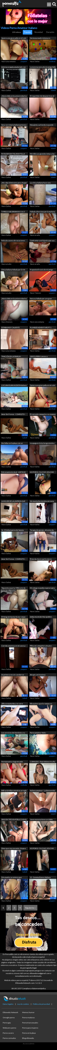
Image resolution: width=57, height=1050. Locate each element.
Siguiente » (30, 907)
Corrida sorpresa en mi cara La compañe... (13, 646)
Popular (27, 32)
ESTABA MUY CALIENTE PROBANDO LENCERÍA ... (10, 327)
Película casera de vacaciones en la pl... (13, 241)
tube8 (53, 90)
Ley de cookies (23, 1004)
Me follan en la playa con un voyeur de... (12, 443)
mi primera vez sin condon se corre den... (12, 675)
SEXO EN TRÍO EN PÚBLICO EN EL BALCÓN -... (14, 819)
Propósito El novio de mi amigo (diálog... (41, 270)
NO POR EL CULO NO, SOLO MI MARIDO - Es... (42, 472)
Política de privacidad (41, 1004)
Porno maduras (28, 1017)
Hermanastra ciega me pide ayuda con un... (12, 762)
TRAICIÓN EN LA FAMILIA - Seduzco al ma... (11, 356)
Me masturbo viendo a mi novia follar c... (42, 501)
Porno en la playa (29, 1033)
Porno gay (7, 1023)
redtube (24, 785)
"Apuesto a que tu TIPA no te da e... (13, 588)
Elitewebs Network (10, 1012)
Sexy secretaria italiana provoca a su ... (13, 125)
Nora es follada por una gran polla (41, 299)
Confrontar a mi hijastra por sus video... (42, 241)
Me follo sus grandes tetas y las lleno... (42, 154)
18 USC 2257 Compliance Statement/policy (28, 988)
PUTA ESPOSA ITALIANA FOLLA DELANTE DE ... (13, 154)
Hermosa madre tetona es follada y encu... (40, 38)
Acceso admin (28, 1043)
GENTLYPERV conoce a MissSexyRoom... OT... (39, 356)
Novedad (39, 32)
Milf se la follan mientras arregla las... (14, 791)
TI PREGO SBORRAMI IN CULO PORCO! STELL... (13, 212)
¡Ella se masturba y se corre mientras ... (12, 704)
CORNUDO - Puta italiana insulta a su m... (42, 762)
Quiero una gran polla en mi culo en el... (42, 385)
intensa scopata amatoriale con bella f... (13, 67)
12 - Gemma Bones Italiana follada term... (40, 877)
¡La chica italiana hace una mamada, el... (40, 183)
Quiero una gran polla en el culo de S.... (13, 38)
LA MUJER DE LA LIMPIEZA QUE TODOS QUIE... (13, 501)
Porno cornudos (9, 1038)
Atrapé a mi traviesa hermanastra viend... (38, 675)
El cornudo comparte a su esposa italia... (42, 414)
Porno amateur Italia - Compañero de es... (38, 733)
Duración (50, 32)
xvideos (52, 61)
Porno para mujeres (30, 1028)
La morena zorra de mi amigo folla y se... (43, 67)
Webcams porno (9, 1028)
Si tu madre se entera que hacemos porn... (11, 877)
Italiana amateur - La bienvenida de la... (42, 791)
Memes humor (28, 1012)
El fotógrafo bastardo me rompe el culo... (13, 617)
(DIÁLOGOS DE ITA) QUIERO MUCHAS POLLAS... (41, 617)
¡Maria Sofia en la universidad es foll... (14, 96)
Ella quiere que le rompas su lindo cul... (41, 704)
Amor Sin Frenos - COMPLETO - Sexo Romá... (13, 414)
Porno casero (8, 1033)
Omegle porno (9, 1017)
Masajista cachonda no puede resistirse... (41, 125)
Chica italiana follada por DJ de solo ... (13, 270)
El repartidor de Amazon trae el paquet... (42, 96)
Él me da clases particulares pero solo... (41, 559)
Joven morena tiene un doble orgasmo (41, 819)
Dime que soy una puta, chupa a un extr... (13, 848)
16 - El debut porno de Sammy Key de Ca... (12, 530)
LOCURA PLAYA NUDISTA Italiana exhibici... (14, 385)
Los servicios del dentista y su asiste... (13, 733)
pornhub (23, 90)
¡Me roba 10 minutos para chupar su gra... (14, 183)
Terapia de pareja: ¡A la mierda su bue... (42, 530)
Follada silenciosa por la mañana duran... (42, 212)
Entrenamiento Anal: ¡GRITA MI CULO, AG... (13, 472)
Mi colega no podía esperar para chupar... (42, 588)
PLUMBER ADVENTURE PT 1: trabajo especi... (41, 327)
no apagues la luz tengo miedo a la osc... (42, 443)
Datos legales (8, 1004)
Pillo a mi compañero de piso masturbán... (41, 646)
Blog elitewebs (28, 1038)
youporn (24, 61)
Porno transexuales (30, 1023)
